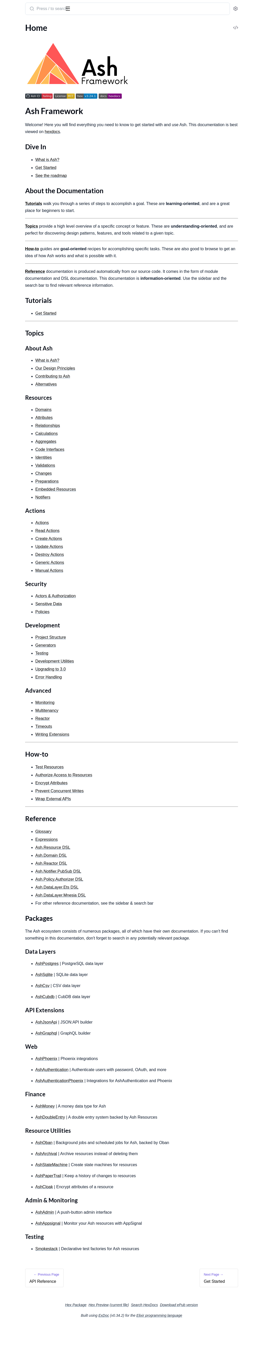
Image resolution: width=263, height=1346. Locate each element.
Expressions (14, 514)
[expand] (72, 35)
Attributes (13, 178)
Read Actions (15, 272)
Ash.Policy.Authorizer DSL (127, 893)
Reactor (11, 409)
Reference (17, 82)
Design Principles (19, 133)
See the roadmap (118, 175)
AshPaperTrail (116, 1196)
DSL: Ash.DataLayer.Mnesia (28, 555)
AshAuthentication (119, 1090)
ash (24, 7)
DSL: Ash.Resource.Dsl (24, 521)
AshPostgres (114, 984)
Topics (14, 69)
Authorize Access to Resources (31, 468)
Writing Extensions (21, 444)
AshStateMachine (119, 1185)
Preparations (15, 220)
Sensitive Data (16, 332)
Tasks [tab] (54, 25)
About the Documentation (31, 57)
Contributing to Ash (21, 139)
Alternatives (15, 146)
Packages (16, 88)
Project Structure (19, 356)
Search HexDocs (183, 1326)
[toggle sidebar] (70, 8)
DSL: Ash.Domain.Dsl (22, 528)
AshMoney (112, 1127)
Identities (12, 241)
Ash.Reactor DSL (119, 877)
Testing (10, 377)
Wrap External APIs (21, 489)
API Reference (16, 35)
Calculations (15, 192)
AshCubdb (112, 1017)
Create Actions (17, 279)
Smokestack (114, 1269)
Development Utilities (23, 384)
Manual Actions (18, 307)
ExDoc (142, 1336)
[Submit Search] (99, 9)
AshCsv (110, 1006)
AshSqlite (111, 995)
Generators (14, 363)
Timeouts (12, 430)
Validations (14, 206)
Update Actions (18, 286)
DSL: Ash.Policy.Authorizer (27, 542)
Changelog (13, 153)
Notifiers (12, 248)
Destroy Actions (18, 293)
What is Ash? (15, 126)
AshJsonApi (114, 1043)
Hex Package (114, 1326)
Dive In (14, 51)
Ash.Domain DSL (118, 869)
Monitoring (14, 416)
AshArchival (113, 1174)
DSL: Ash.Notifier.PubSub (26, 535)
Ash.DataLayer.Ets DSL (124, 901)
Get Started (14, 108)
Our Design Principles (123, 382)
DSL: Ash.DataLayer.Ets (24, 548)
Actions (10, 265)
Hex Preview (137, 1326)
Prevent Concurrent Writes (127, 805)
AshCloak (111, 1207)
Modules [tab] (31, 25)
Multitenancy (16, 437)
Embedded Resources (23, 234)
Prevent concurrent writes (27, 482)
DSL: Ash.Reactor (19, 562)
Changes (11, 213)
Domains (12, 171)
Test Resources (17, 461)
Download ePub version (218, 1326)
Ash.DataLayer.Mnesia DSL (128, 909)
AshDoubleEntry (118, 1138)
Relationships (16, 185)
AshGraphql (114, 1054)
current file (157, 1326)
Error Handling (17, 370)
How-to (15, 75)
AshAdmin (112, 1233)
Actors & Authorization (24, 325)
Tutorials (16, 63)
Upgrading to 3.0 (118, 683)
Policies (10, 339)
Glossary (12, 507)
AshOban (111, 1163)
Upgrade (11, 391)
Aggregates (14, 199)
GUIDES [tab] (10, 25)
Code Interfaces (117, 463)
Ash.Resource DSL (120, 861)
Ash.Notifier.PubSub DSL (126, 885)
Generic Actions (18, 300)
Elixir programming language (198, 1336)
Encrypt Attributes (20, 475)
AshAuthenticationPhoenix (127, 1101)
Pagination (13, 423)
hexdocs (179, 131)
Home (9, 42)
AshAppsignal (115, 1244)
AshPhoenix (114, 1079)
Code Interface (17, 227)
